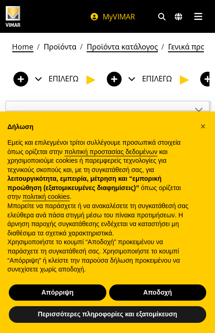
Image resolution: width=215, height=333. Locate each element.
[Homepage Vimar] (13, 16)
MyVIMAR (112, 17)
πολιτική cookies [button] (46, 196)
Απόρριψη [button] (57, 292)
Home (22, 47)
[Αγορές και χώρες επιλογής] (178, 16)
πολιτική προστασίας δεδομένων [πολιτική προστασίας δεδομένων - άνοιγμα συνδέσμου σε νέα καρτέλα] (110, 151)
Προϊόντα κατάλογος (122, 47)
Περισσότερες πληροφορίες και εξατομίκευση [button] (107, 314)
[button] (203, 126)
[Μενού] (198, 16)
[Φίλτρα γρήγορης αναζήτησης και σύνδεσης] (161, 16)
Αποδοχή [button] (157, 292)
